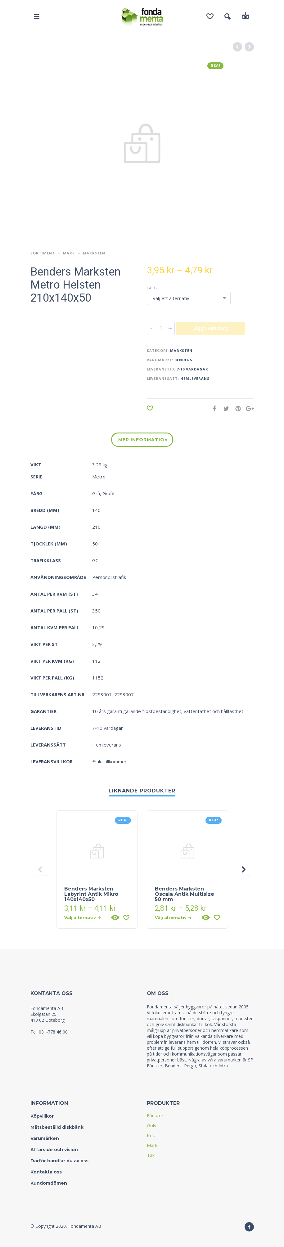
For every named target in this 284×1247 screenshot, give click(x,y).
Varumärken (44, 1138)
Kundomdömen (48, 1183)
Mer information (141, 439)
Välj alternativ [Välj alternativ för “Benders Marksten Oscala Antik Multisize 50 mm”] (173, 917)
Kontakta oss (46, 1172)
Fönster (155, 1115)
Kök (151, 1135)
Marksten (94, 253)
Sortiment (42, 253)
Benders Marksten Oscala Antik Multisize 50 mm (184, 894)
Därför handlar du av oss (59, 1161)
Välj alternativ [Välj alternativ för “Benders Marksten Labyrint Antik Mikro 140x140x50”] (82, 917)
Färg (152, 287)
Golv (151, 1125)
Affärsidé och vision (54, 1149)
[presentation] (40, 869)
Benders (183, 359)
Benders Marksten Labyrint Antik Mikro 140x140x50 (91, 894)
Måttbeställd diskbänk (56, 1127)
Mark (69, 253)
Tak (151, 1155)
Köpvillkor (42, 1116)
